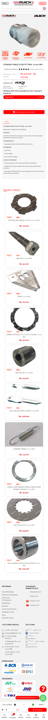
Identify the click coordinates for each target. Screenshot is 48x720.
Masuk (42, 3)
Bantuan (5, 606)
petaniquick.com (33, 642)
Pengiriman (6, 603)
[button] (22, 60)
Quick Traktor (32, 633)
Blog (3, 615)
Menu (5, 3)
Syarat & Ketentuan (9, 609)
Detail (6, 121)
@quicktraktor (32, 636)
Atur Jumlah (7, 705)
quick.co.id (31, 630)
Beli (17, 710)
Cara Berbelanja (8, 592)
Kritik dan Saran (7, 618)
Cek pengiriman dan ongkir (24, 112)
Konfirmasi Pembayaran (6, 599)
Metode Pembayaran (10, 595)
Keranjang (37, 710)
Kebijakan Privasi (8, 612)
